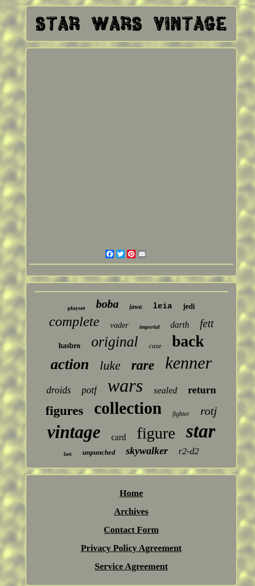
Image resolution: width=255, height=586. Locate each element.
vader (119, 325)
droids (58, 390)
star (200, 431)
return (202, 390)
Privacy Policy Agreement (131, 548)
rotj (208, 411)
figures (64, 411)
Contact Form (131, 530)
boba (107, 304)
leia (162, 306)
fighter (180, 414)
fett (207, 323)
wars (125, 386)
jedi (189, 306)
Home (131, 493)
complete (74, 321)
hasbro (70, 346)
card (118, 437)
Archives (131, 511)
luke (110, 365)
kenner (188, 362)
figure (156, 433)
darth (180, 324)
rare (142, 365)
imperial (149, 326)
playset (77, 308)
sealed (165, 390)
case (155, 346)
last (67, 454)
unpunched (98, 452)
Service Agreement (131, 566)
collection (128, 408)
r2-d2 (189, 451)
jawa (136, 306)
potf (89, 390)
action (70, 364)
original (114, 342)
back (188, 341)
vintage (74, 432)
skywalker (147, 450)
